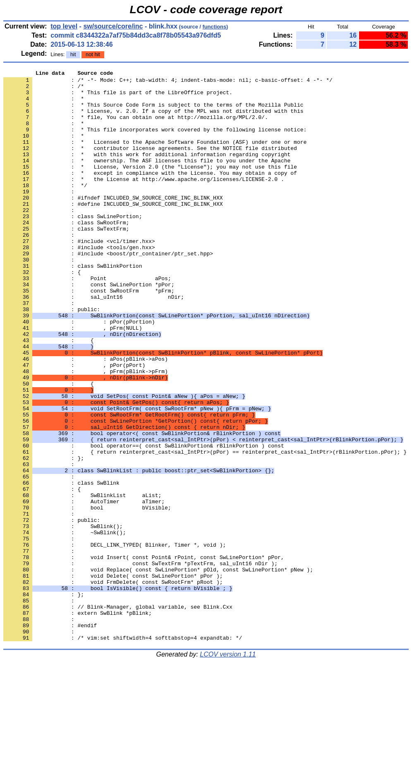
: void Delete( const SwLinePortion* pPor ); (113, 677)
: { (48, 394)
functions (214, 27)
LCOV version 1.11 (228, 768)
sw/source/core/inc (113, 26)
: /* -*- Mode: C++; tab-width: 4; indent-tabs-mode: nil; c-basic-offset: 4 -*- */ (168, 82)
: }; (43, 536)
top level (63, 26)
